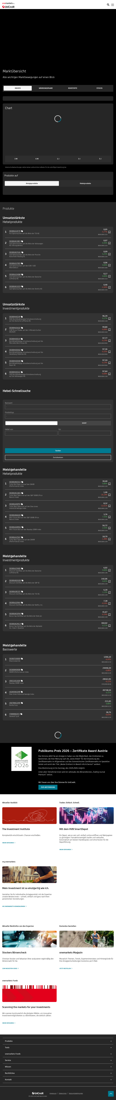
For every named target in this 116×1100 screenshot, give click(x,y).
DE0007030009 (14, 659)
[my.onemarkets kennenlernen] (29, 887)
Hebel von (9, 429)
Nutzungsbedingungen (76, 1093)
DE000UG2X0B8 (15, 274)
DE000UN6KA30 (15, 515)
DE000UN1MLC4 (15, 624)
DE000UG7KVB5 (15, 568)
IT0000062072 (14, 714)
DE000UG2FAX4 (14, 602)
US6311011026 (14, 681)
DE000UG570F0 (14, 263)
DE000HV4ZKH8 (15, 361)
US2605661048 (14, 692)
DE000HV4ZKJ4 (14, 339)
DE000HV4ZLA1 (14, 372)
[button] (18, 88)
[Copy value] (22, 231)
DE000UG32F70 (14, 231)
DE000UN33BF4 (15, 241)
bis (60, 429)
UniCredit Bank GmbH (40, 1096)
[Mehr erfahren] (29, 825)
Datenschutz (63, 1093)
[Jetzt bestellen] (86, 950)
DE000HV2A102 (14, 328)
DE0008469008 (14, 670)
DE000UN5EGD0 (15, 580)
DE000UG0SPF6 (14, 504)
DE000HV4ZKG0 (15, 350)
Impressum (53, 1093)
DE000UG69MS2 (15, 527)
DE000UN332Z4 (15, 286)
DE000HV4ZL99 (14, 317)
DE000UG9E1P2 (15, 591)
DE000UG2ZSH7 (15, 537)
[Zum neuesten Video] (29, 950)
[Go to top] (111, 1094)
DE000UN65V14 (15, 482)
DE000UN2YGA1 (15, 252)
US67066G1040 (14, 703)
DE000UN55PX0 (15, 614)
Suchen (58, 451)
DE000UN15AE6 (15, 493)
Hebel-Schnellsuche (16, 391)
